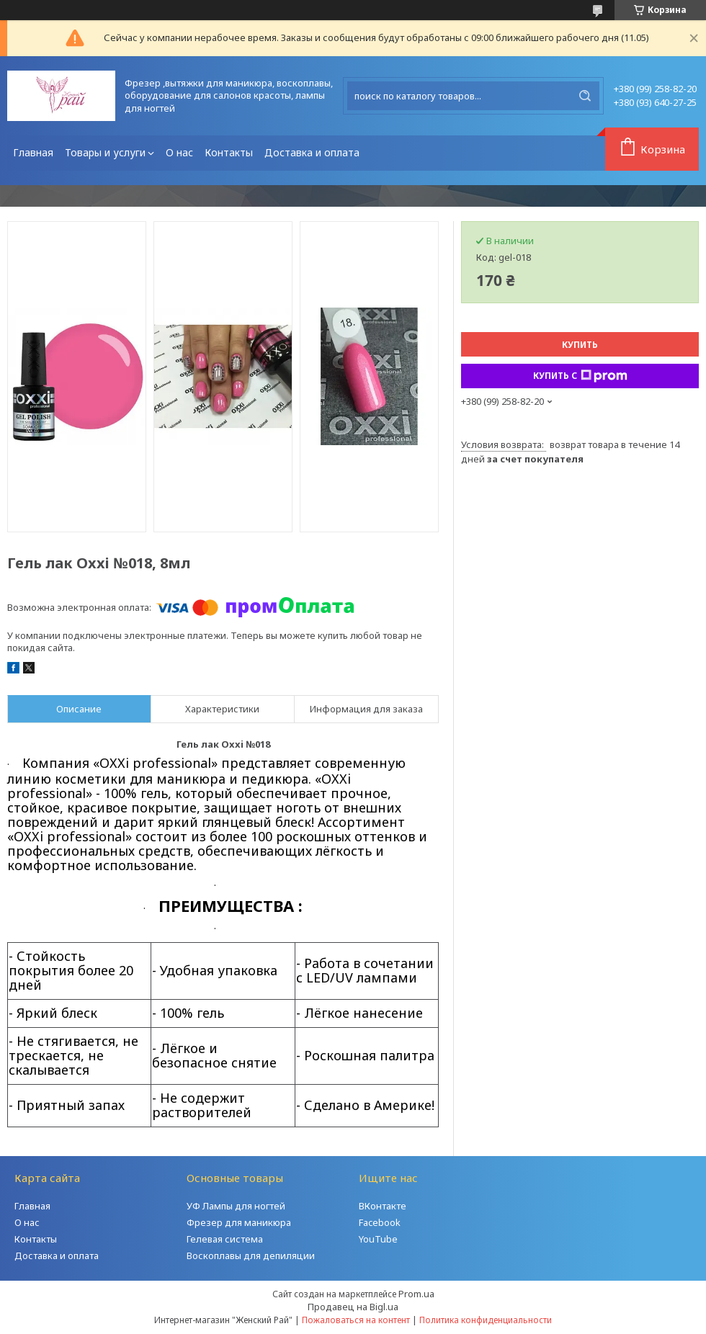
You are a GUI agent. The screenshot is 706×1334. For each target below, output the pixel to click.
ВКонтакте (382, 1205)
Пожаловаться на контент (356, 1320)
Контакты (229, 152)
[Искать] (585, 95)
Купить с (580, 376)
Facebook (380, 1222)
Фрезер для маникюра (239, 1222)
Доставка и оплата (311, 152)
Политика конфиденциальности (485, 1320)
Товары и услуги (105, 152)
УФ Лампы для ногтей (236, 1205)
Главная (33, 152)
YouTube (378, 1238)
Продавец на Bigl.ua (353, 1306)
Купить (580, 345)
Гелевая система (225, 1238)
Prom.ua (416, 1293)
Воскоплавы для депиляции (251, 1255)
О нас (179, 152)
